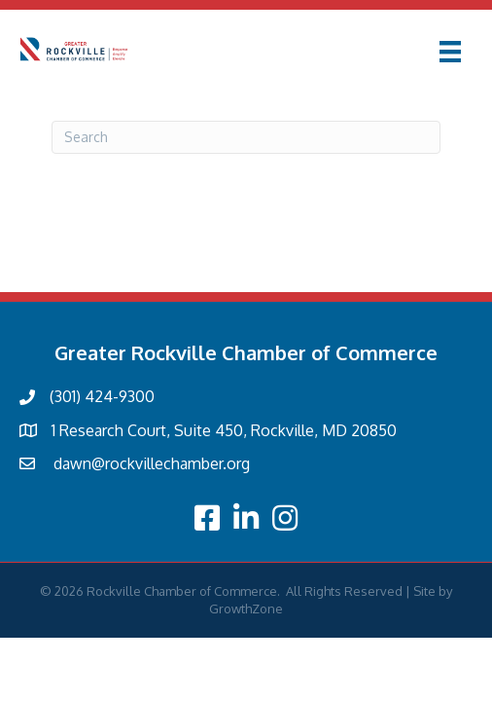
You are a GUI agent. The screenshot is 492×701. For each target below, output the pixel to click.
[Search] (246, 137)
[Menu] (450, 51)
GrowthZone (246, 608)
